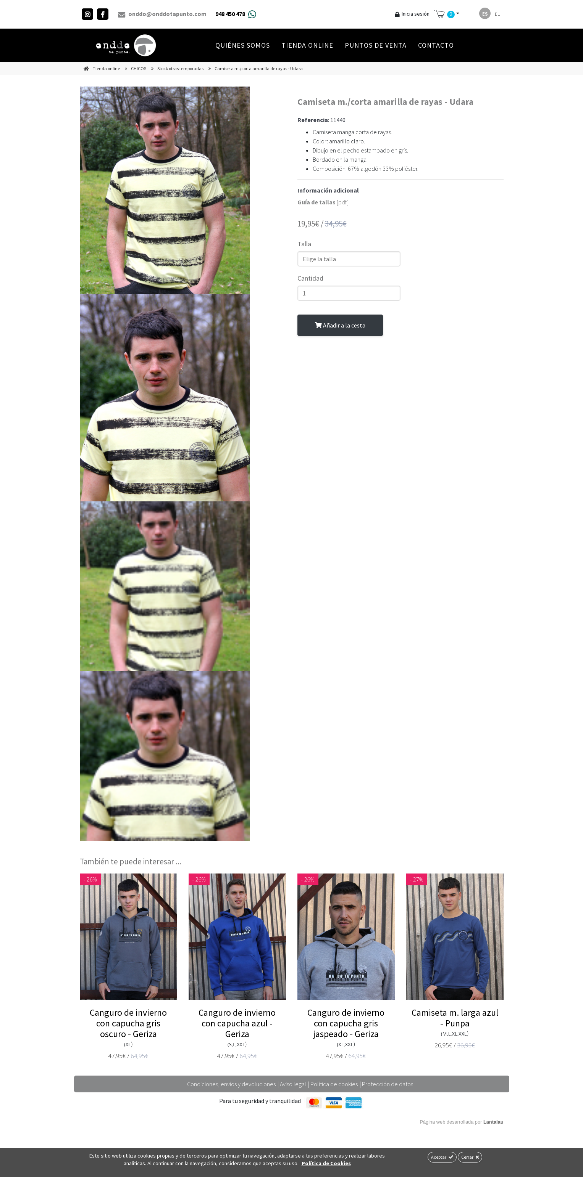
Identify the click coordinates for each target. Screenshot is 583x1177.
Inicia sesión (412, 13)
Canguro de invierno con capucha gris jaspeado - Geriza (345, 1023)
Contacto (436, 45)
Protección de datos (387, 1084)
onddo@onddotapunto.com (162, 14)
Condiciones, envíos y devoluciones (231, 1084)
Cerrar (470, 1157)
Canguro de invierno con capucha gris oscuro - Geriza (128, 1023)
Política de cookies (334, 1084)
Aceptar (442, 1157)
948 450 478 (230, 14)
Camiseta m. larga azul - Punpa (455, 1018)
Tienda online (307, 45)
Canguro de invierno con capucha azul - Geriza (237, 1023)
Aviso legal (293, 1084)
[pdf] (323, 202)
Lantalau (493, 1122)
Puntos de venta (376, 45)
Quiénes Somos (242, 45)
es (485, 14)
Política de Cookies (326, 1163)
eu (498, 14)
